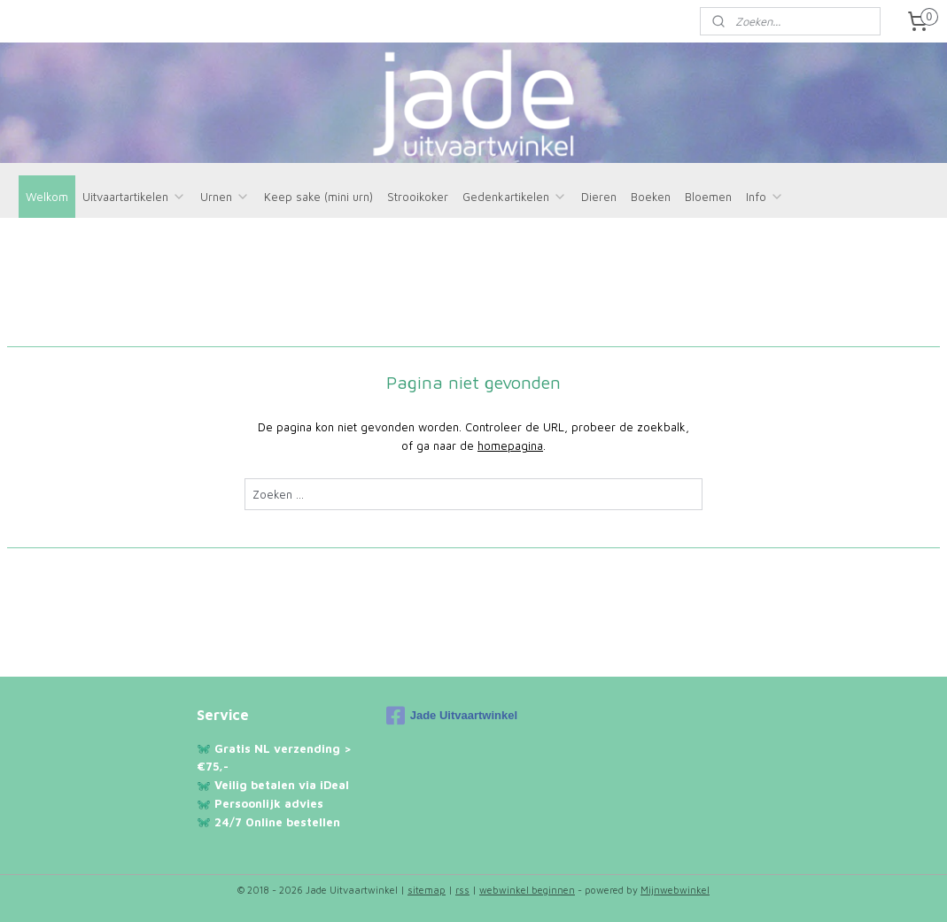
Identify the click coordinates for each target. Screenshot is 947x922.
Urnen (225, 197)
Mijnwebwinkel (675, 889)
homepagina (510, 445)
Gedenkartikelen (514, 197)
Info (765, 197)
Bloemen (708, 197)
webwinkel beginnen (527, 889)
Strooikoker (417, 197)
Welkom (47, 197)
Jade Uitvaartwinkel (451, 715)
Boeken (651, 197)
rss (462, 889)
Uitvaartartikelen (134, 197)
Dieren (599, 197)
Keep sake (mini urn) (318, 197)
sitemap (427, 889)
